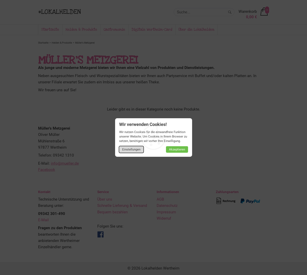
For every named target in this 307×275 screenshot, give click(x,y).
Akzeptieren (177, 149)
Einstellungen (131, 149)
